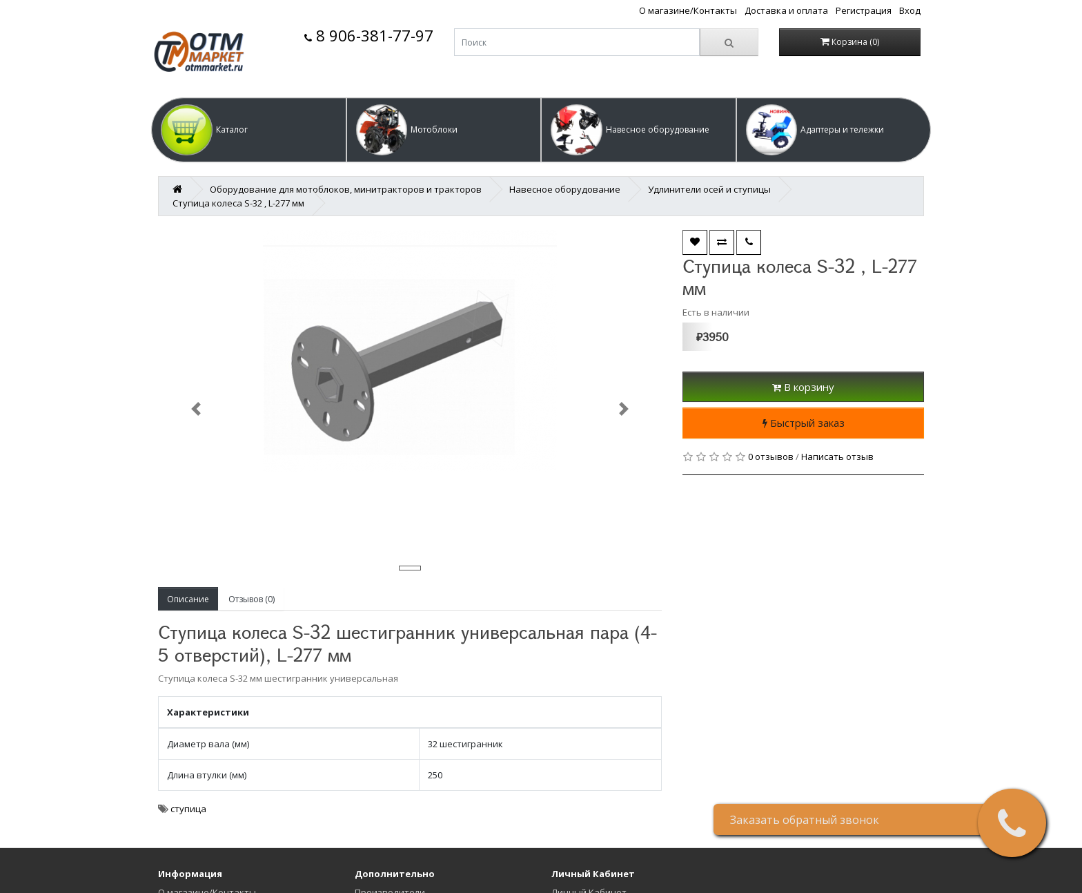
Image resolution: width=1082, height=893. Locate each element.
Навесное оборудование (564, 189)
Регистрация (864, 10)
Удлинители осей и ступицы (709, 189)
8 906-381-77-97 (368, 35)
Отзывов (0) (251, 599)
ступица (188, 809)
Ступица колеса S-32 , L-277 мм (238, 203)
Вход (910, 10)
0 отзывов (771, 456)
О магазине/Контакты (688, 10)
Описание (188, 599)
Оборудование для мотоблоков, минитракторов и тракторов (346, 189)
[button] (248, 129)
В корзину (803, 387)
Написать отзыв (837, 456)
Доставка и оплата (786, 10)
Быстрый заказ (804, 423)
